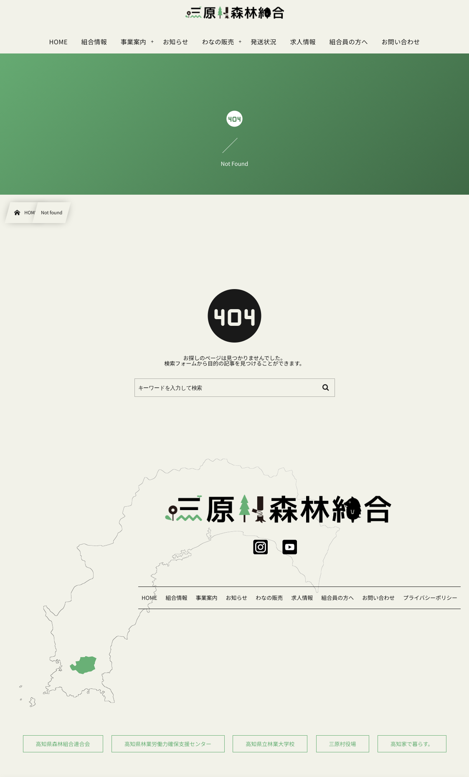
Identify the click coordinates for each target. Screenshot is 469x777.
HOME (149, 598)
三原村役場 (342, 744)
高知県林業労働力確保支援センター (167, 744)
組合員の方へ (337, 598)
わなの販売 (269, 598)
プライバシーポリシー (430, 598)
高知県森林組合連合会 (63, 744)
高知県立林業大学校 (270, 744)
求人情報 (302, 598)
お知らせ (236, 598)
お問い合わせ (378, 598)
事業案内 (206, 598)
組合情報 (176, 598)
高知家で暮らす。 (411, 744)
